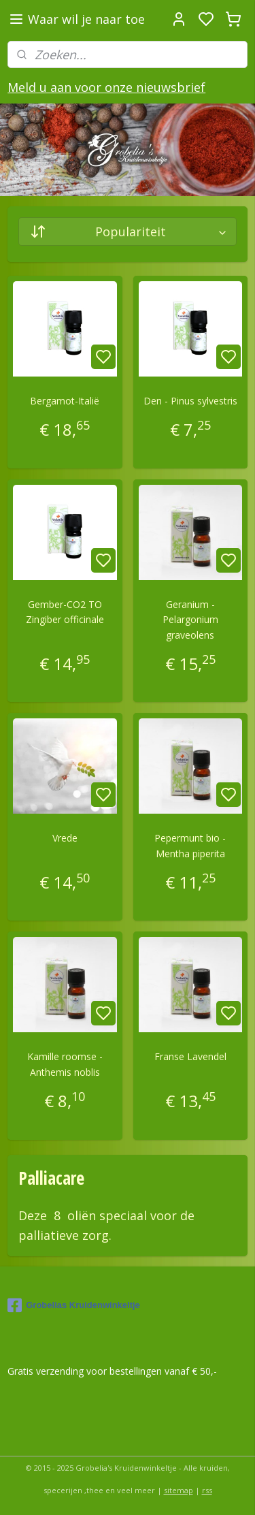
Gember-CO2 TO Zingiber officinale (65, 612)
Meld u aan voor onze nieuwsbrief (106, 87)
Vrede (65, 838)
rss (207, 1490)
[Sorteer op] (127, 231)
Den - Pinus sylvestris (190, 400)
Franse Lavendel (190, 1057)
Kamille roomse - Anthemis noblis (65, 1065)
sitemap (178, 1490)
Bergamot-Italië (64, 400)
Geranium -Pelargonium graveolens (190, 619)
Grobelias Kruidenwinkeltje (73, 1305)
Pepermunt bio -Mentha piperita (190, 846)
